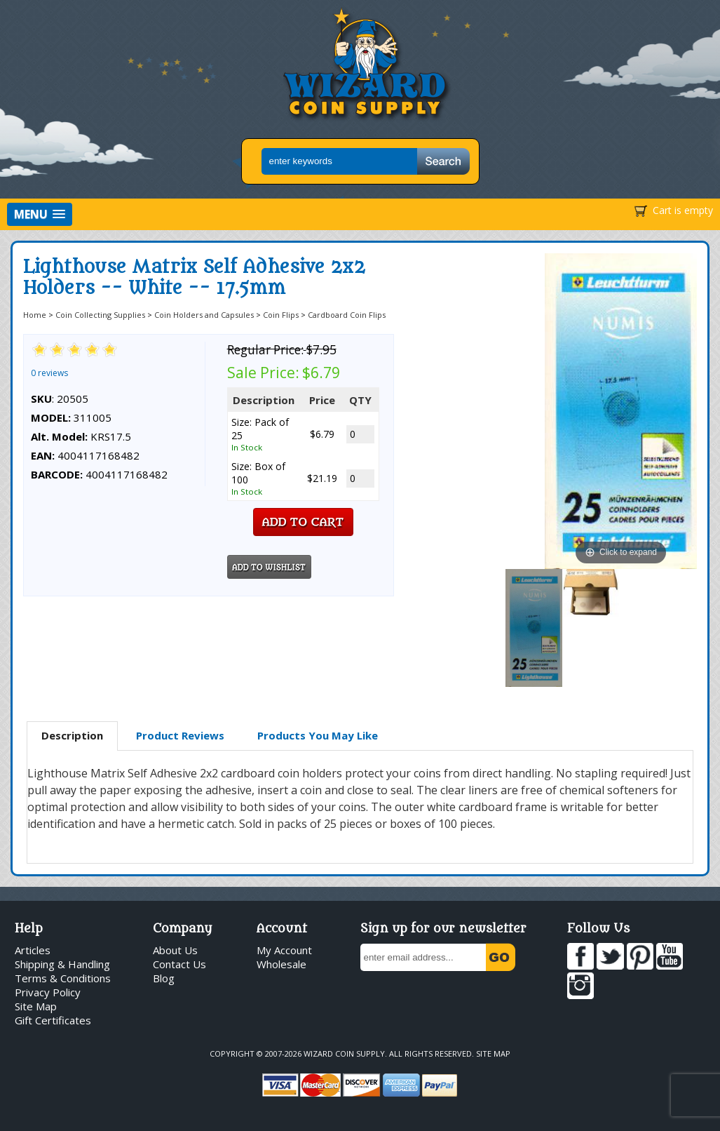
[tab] (72, 736)
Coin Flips (281, 314)
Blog (164, 978)
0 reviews (49, 373)
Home (34, 314)
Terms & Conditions (63, 978)
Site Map (36, 1006)
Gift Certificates (53, 1020)
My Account (284, 950)
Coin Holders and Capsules (204, 314)
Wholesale (281, 964)
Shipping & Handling (62, 964)
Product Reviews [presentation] (180, 735)
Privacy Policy (48, 992)
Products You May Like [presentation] (317, 735)
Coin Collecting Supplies (100, 314)
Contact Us (179, 964)
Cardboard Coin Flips (347, 314)
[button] (39, 214)
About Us (175, 950)
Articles (32, 950)
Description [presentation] (72, 735)
